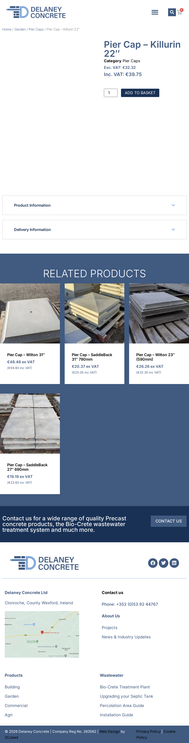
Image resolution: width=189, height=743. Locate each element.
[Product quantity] (111, 93)
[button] (154, 12)
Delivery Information (32, 229)
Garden (20, 29)
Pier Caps (36, 29)
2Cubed (11, 737)
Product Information (32, 205)
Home (6, 29)
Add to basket (140, 92)
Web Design (109, 731)
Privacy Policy (148, 731)
